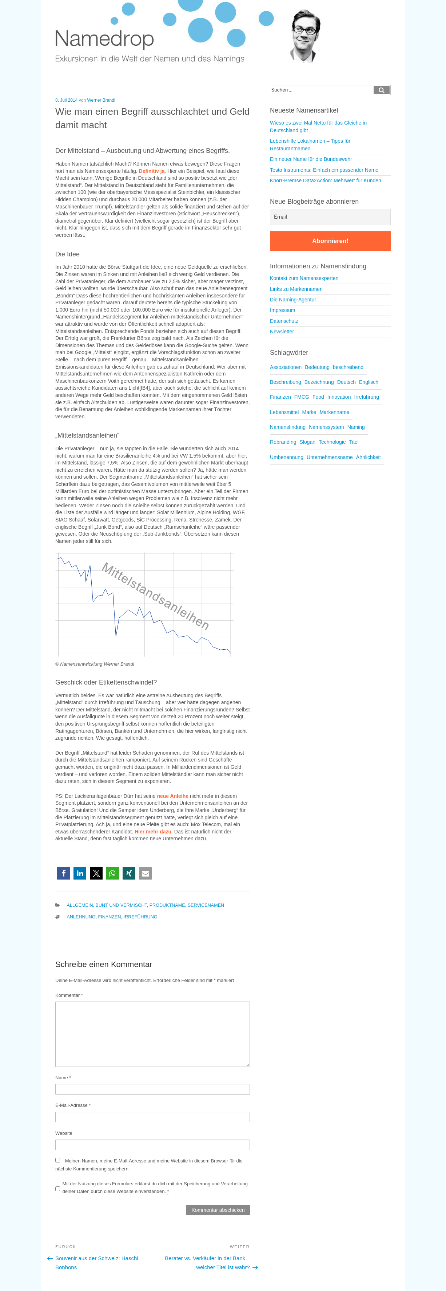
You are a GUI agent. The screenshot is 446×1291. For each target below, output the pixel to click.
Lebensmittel (284, 412)
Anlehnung (81, 916)
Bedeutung (317, 367)
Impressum (282, 310)
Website (63, 1133)
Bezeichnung (319, 382)
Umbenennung (286, 457)
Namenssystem (326, 427)
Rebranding (283, 442)
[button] (63, 873)
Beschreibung (285, 382)
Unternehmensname (330, 457)
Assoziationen (286, 367)
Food (318, 397)
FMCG (301, 397)
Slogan (307, 442)
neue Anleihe (172, 796)
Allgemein (80, 905)
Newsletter (282, 331)
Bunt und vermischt (121, 905)
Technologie (332, 442)
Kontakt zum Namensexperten (304, 278)
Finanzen (109, 916)
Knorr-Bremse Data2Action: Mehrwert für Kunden (325, 180)
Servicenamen (206, 905)
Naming (356, 427)
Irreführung (141, 916)
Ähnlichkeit (368, 457)
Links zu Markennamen (296, 289)
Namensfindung (288, 427)
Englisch (368, 382)
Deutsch (346, 382)
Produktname (167, 905)
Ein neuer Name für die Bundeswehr (311, 159)
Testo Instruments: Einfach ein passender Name (324, 170)
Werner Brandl (101, 100)
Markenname (334, 412)
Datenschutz (284, 321)
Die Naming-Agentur (293, 300)
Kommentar (69, 995)
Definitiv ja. (152, 171)
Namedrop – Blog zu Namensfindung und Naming (193, 32)
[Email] (330, 217)
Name (63, 1077)
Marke (309, 412)
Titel (354, 442)
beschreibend (348, 367)
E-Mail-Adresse (73, 1105)
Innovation (339, 397)
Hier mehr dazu (153, 832)
